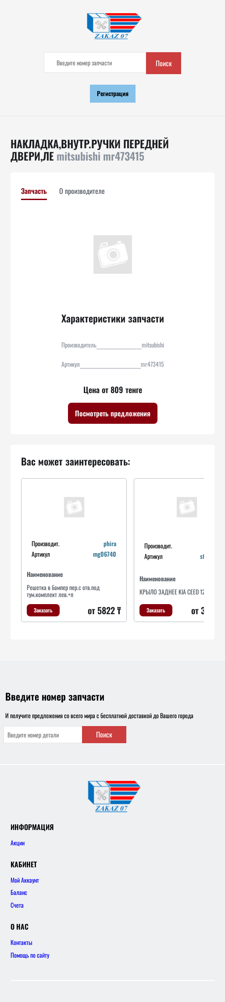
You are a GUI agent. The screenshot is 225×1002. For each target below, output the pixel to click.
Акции (18, 842)
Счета (17, 904)
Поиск (164, 63)
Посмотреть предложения (112, 413)
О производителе (82, 191)
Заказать (43, 610)
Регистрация (113, 93)
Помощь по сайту (30, 954)
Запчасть (34, 191)
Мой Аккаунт (25, 879)
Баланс (19, 892)
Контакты (21, 942)
